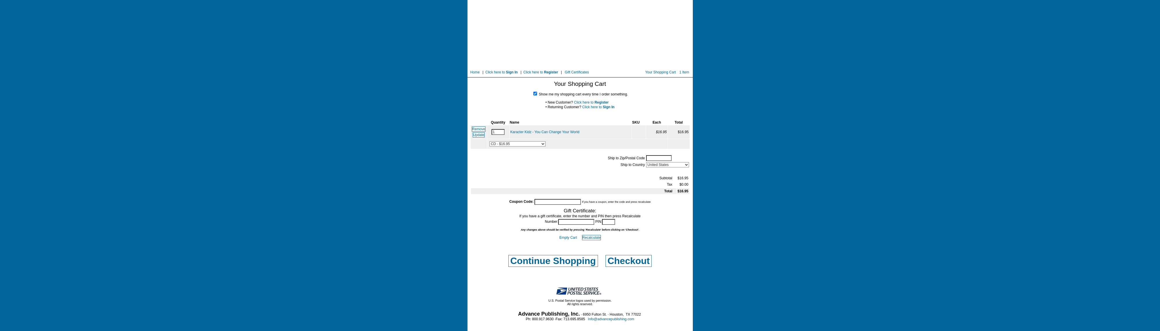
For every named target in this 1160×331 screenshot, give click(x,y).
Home (475, 72)
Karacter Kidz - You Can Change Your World (544, 132)
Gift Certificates (577, 72)
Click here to (501, 72)
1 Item (684, 72)
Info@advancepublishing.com (611, 319)
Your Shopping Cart (660, 72)
